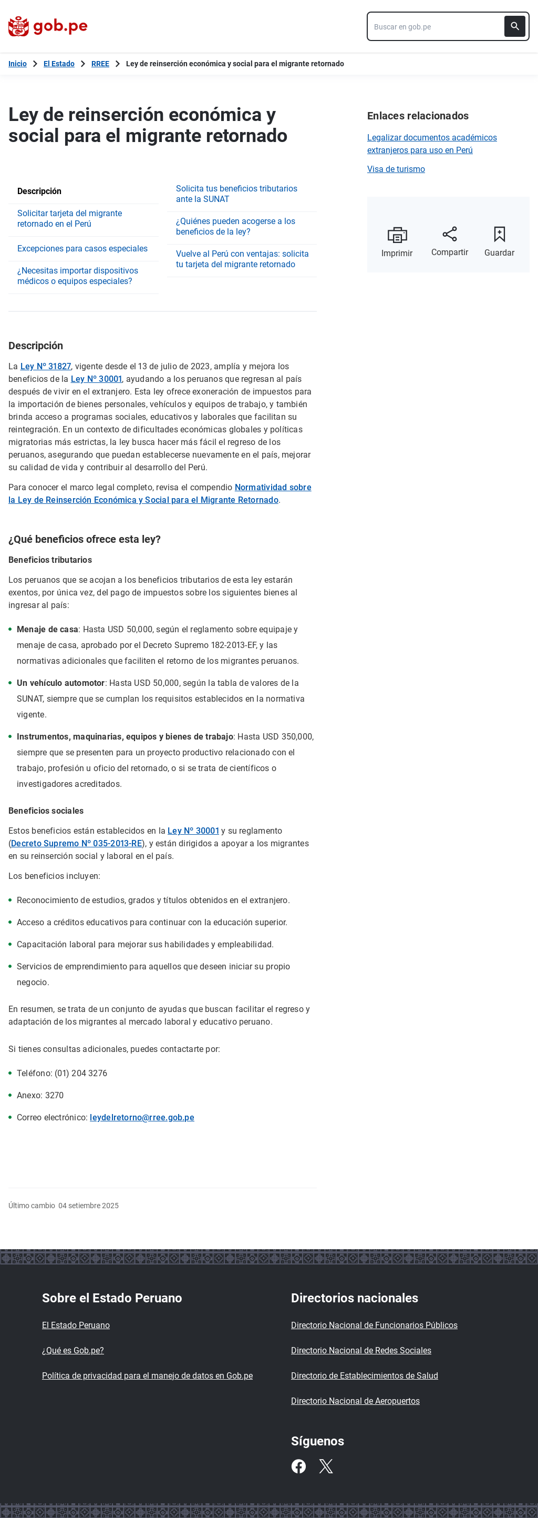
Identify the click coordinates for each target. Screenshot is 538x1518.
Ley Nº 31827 (45, 366)
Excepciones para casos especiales (82, 249)
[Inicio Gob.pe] (17, 63)
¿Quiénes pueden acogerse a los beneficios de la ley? (235, 226)
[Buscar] (514, 26)
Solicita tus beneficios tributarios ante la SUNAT (236, 194)
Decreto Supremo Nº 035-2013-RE (76, 843)
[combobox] (448, 26)
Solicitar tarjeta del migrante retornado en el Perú (69, 218)
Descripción (39, 191)
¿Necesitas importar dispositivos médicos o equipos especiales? (77, 276)
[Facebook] (298, 1466)
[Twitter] (325, 1466)
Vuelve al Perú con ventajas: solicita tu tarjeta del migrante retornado (242, 259)
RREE (100, 63)
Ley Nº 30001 (96, 379)
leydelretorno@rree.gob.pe (142, 1117)
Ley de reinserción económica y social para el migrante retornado (235, 63)
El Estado (59, 63)
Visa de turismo (396, 169)
